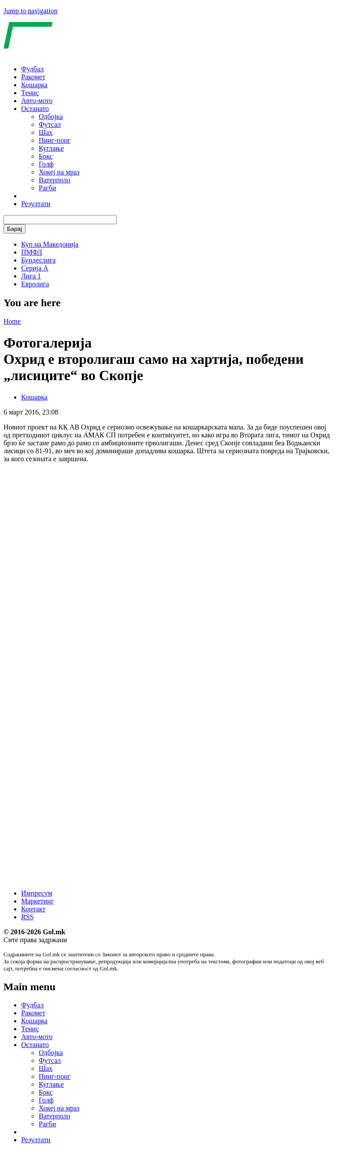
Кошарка (34, 85)
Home (12, 321)
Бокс (46, 156)
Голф (46, 164)
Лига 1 (31, 276)
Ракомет (33, 77)
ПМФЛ (31, 252)
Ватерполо (54, 180)
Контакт (33, 909)
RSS (27, 917)
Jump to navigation (31, 11)
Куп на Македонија (49, 244)
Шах (45, 132)
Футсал (50, 124)
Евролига (35, 284)
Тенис (30, 92)
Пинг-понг (54, 140)
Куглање (51, 148)
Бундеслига (38, 260)
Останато (35, 108)
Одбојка (51, 116)
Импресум (36, 893)
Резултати (36, 203)
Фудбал (32, 69)
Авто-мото (37, 100)
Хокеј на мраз (59, 172)
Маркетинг (37, 901)
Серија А (34, 268)
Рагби (47, 188)
